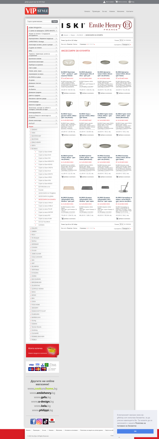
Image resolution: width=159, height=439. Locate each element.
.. (42, 388)
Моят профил (110, 2)
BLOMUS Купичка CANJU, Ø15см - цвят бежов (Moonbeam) (86, 157)
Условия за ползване (71, 430)
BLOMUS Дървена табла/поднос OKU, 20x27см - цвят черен (105, 199)
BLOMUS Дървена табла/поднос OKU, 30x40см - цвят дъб (67, 199)
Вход (132, 2)
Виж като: (64, 44)
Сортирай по (117, 44)
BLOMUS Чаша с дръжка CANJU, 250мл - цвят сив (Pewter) (69, 115)
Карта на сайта (110, 430)
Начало (87, 11)
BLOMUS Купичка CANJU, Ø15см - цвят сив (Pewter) (68, 157)
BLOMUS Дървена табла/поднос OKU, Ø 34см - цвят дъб (86, 74)
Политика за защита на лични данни (91, 430)
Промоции (96, 11)
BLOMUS (80, 35)
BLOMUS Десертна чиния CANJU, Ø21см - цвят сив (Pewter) (105, 74)
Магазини (120, 11)
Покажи (117, 40)
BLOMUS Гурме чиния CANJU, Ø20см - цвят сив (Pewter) (105, 115)
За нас (104, 11)
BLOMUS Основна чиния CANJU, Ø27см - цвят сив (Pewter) (105, 157)
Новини (112, 11)
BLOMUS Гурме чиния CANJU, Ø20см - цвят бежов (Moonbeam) (123, 115)
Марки (73, 35)
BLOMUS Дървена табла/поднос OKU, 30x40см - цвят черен (86, 199)
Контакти (129, 11)
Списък (75, 44)
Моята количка (122, 2)
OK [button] (135, 431)
